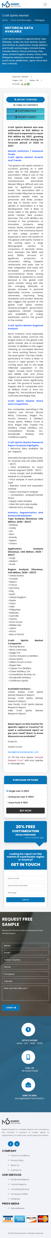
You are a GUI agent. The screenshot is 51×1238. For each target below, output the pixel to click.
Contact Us (16, 1170)
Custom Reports (18, 1184)
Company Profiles (19, 1194)
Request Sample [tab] (25, 117)
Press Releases (17, 1208)
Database (15, 1199)
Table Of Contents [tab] (25, 105)
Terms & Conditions (20, 1155)
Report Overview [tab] (25, 99)
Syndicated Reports (20, 1179)
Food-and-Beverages (21, 20)
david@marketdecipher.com (23, 752)
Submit (11, 1007)
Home (5, 20)
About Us (15, 1165)
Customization (25, 110)
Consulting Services (20, 1189)
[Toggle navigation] (45, 4)
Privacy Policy (17, 1160)
